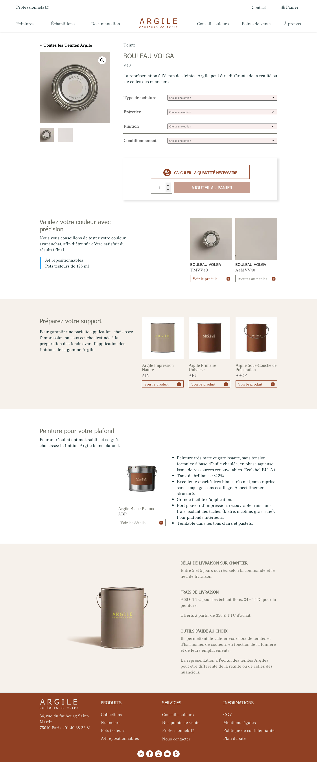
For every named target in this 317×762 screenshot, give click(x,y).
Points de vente (256, 24)
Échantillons (63, 24)
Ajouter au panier (212, 187)
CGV (227, 714)
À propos (292, 24)
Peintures (25, 24)
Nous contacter (176, 739)
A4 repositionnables (120, 738)
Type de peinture (139, 97)
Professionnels (30, 7)
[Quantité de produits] (161, 188)
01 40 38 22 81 (78, 727)
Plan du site (234, 738)
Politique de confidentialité (249, 730)
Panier (290, 7)
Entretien (132, 111)
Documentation (105, 24)
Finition (131, 126)
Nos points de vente (180, 722)
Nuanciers (110, 722)
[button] (102, 60)
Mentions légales (239, 722)
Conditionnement (139, 140)
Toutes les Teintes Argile (67, 45)
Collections (111, 714)
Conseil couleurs (213, 24)
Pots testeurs (113, 730)
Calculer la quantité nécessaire (200, 172)
